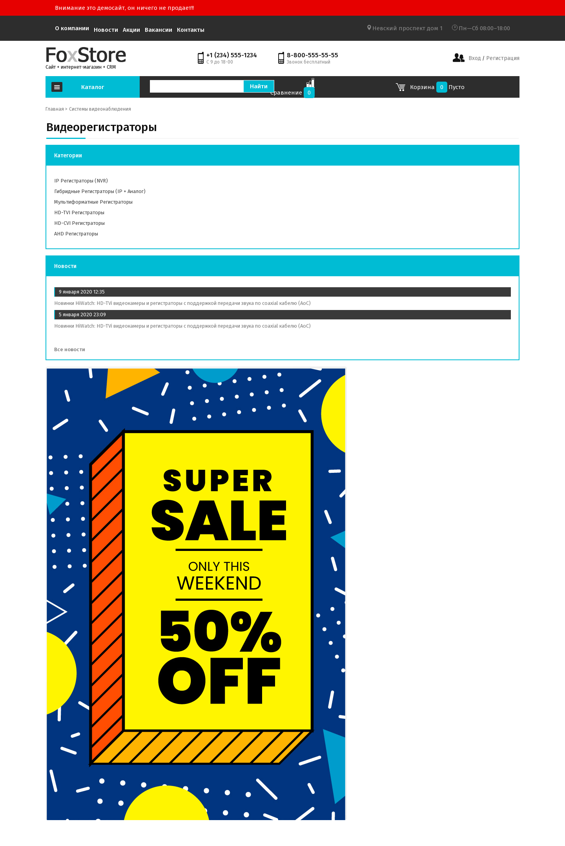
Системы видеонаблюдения (100, 109)
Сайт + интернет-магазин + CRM (81, 67)
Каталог (92, 87)
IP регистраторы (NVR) (81, 181)
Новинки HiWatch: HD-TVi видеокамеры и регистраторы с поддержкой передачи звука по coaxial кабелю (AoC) (182, 303)
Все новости (72, 349)
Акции (131, 29)
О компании (72, 28)
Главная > (56, 109)
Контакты (190, 29)
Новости (106, 29)
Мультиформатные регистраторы (93, 202)
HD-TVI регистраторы (79, 212)
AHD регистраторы (76, 234)
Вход (474, 58)
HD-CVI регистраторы (79, 223)
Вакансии (158, 29)
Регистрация (502, 58)
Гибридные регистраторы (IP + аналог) (100, 191)
